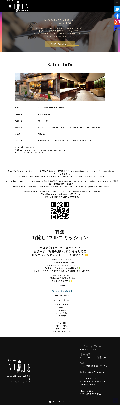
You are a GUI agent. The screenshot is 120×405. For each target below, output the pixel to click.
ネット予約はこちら (60, 401)
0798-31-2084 (44, 114)
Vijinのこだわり (63, 44)
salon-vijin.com (64, 300)
